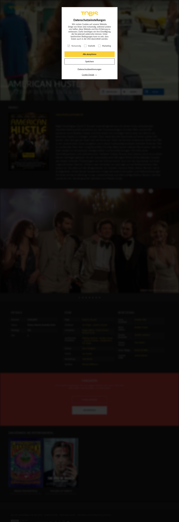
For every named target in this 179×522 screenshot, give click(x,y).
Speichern (89, 61)
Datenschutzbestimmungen (89, 69)
